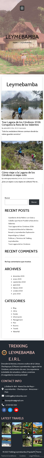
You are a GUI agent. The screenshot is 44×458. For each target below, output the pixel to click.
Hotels (15, 314)
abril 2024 (16, 285)
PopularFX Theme (34, 452)
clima (15, 311)
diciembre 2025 (18, 276)
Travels (15, 329)
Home (15, 42)
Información (17, 317)
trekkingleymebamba (10, 178)
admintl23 (7, 128)
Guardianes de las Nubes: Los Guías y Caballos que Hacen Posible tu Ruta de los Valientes (23, 221)
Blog (14, 308)
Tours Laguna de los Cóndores (19, 244)
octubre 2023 (18, 291)
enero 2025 (17, 279)
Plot (14, 323)
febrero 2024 (18, 288)
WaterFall (16, 332)
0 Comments (21, 128)
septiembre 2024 (19, 282)
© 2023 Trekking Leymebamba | (15, 452)
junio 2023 (17, 294)
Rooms (15, 326)
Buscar (7, 198)
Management (18, 320)
